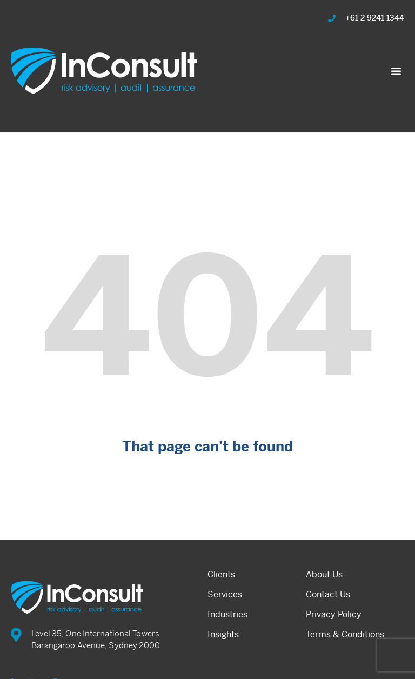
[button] (396, 71)
